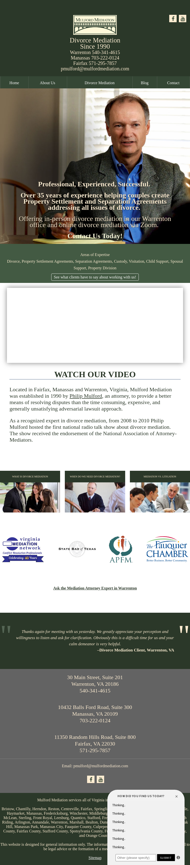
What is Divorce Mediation (30, 493)
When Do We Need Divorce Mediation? (95, 493)
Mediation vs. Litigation (160, 493)
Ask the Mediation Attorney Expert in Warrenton (95, 588)
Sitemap (95, 858)
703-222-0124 (105, 57)
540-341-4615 (106, 52)
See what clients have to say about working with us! (95, 277)
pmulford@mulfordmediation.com (95, 68)
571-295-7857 (103, 63)
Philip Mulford (86, 396)
